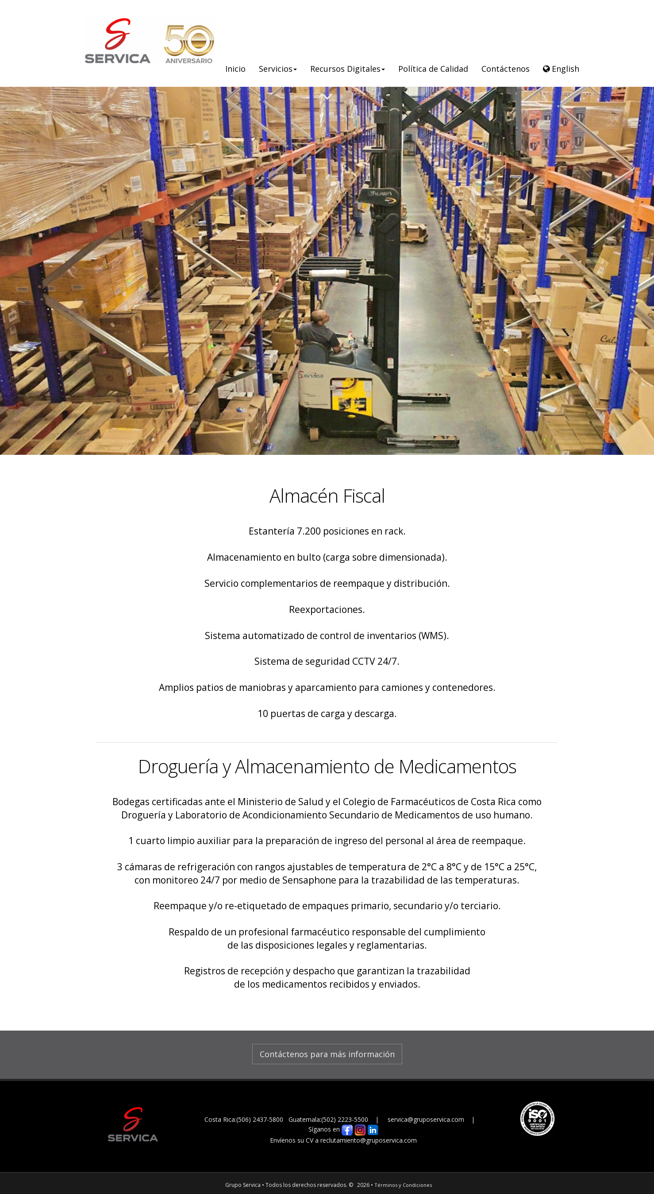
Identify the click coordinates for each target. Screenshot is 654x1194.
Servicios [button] (278, 68)
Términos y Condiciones (403, 1185)
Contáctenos (505, 68)
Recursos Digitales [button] (347, 68)
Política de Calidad (433, 68)
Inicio (235, 68)
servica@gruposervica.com (427, 1119)
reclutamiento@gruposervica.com (368, 1140)
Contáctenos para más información (327, 1054)
